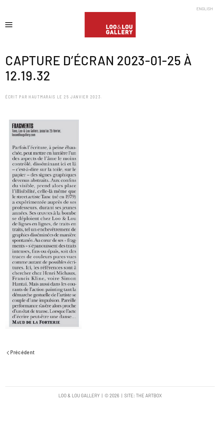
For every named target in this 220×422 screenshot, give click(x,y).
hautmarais (42, 96)
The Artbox (149, 395)
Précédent (21, 352)
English (204, 8)
